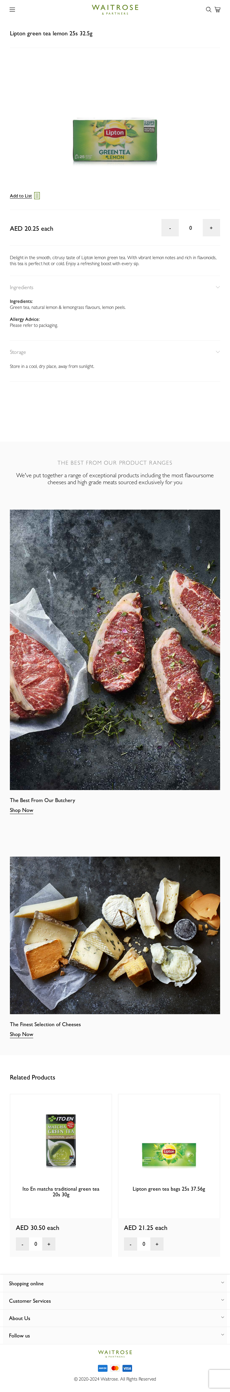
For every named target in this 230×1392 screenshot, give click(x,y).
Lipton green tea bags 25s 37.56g (169, 1189)
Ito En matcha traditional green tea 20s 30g (60, 1192)
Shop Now (21, 810)
